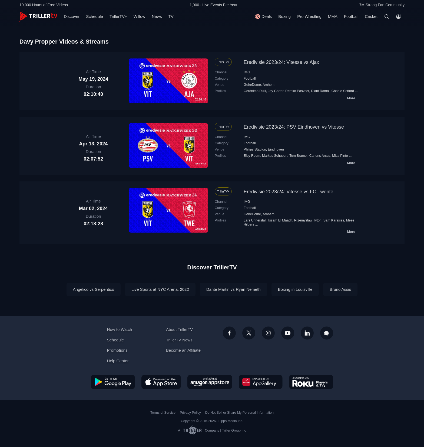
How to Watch (119, 329)
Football (351, 16)
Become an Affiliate (183, 350)
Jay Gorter (276, 91)
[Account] (399, 16)
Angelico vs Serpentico (93, 289)
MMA (332, 16)
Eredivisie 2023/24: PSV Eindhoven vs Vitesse (294, 127)
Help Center (118, 360)
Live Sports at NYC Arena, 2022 (160, 289)
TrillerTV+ (118, 16)
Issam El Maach (280, 220)
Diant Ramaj (320, 91)
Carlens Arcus (319, 156)
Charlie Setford (343, 91)
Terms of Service (162, 413)
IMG (247, 72)
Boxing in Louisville (295, 289)
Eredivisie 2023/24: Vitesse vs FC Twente (288, 191)
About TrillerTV (179, 329)
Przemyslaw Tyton (308, 220)
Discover (72, 16)
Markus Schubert (274, 156)
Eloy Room (252, 156)
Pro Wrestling (309, 16)
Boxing (284, 16)
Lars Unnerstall (255, 220)
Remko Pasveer (297, 91)
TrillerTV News (179, 340)
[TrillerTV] (38, 16)
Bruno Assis (340, 289)
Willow (139, 16)
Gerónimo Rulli (255, 91)
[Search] (387, 16)
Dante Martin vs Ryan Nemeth (233, 289)
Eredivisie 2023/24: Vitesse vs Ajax (281, 62)
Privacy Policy (190, 413)
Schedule (94, 16)
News (157, 16)
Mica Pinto (340, 156)
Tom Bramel (298, 156)
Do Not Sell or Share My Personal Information (239, 413)
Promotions (117, 350)
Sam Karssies (333, 220)
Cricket (371, 16)
